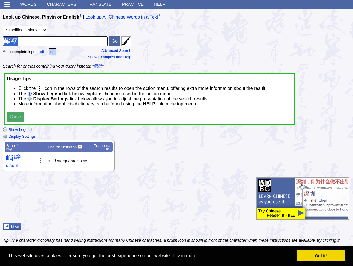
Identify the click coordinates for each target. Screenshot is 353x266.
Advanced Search (116, 50)
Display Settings (19, 136)
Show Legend (17, 129)
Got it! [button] (321, 255)
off (42, 52)
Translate (99, 4)
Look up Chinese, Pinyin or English (41, 17)
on (52, 52)
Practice (133, 4)
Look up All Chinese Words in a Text (121, 17)
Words (28, 4)
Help (159, 4)
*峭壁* (98, 66)
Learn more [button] (184, 255)
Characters (61, 4)
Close (15, 116)
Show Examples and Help (109, 57)
